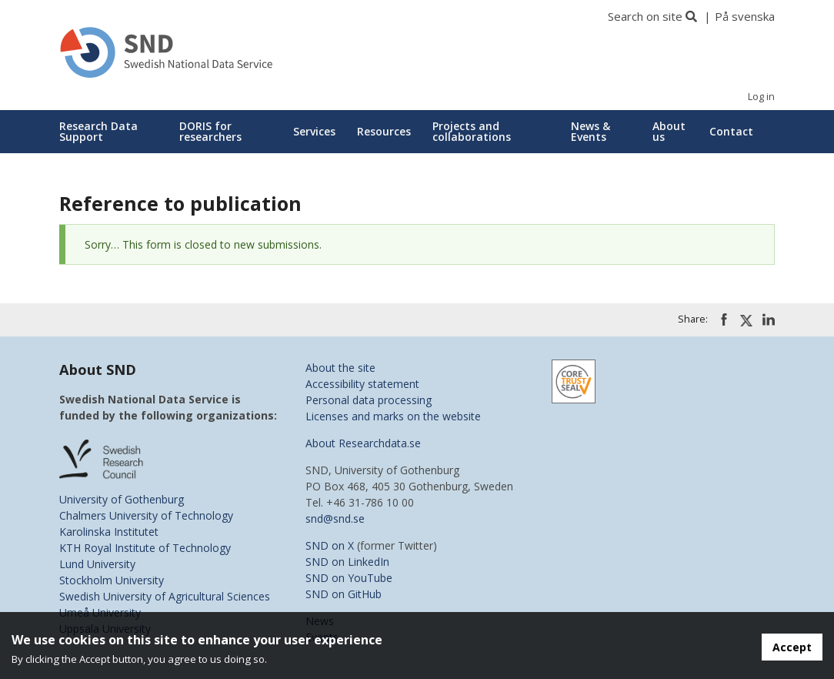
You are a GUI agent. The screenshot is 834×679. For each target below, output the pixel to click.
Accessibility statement (362, 383)
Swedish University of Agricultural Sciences (164, 596)
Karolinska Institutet (108, 531)
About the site (340, 367)
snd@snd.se (335, 518)
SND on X (329, 545)
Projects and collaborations (471, 131)
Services (314, 131)
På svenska (745, 16)
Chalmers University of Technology (146, 515)
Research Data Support (98, 131)
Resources (384, 131)
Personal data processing (368, 400)
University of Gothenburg (121, 499)
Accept (792, 647)
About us (669, 131)
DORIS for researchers (210, 131)
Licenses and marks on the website (393, 416)
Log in (761, 96)
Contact (731, 131)
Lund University (97, 564)
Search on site (645, 16)
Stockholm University (111, 580)
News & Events (590, 131)
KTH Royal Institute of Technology (145, 547)
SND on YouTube (348, 577)
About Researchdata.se (363, 443)
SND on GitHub (343, 594)
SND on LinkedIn (347, 561)
